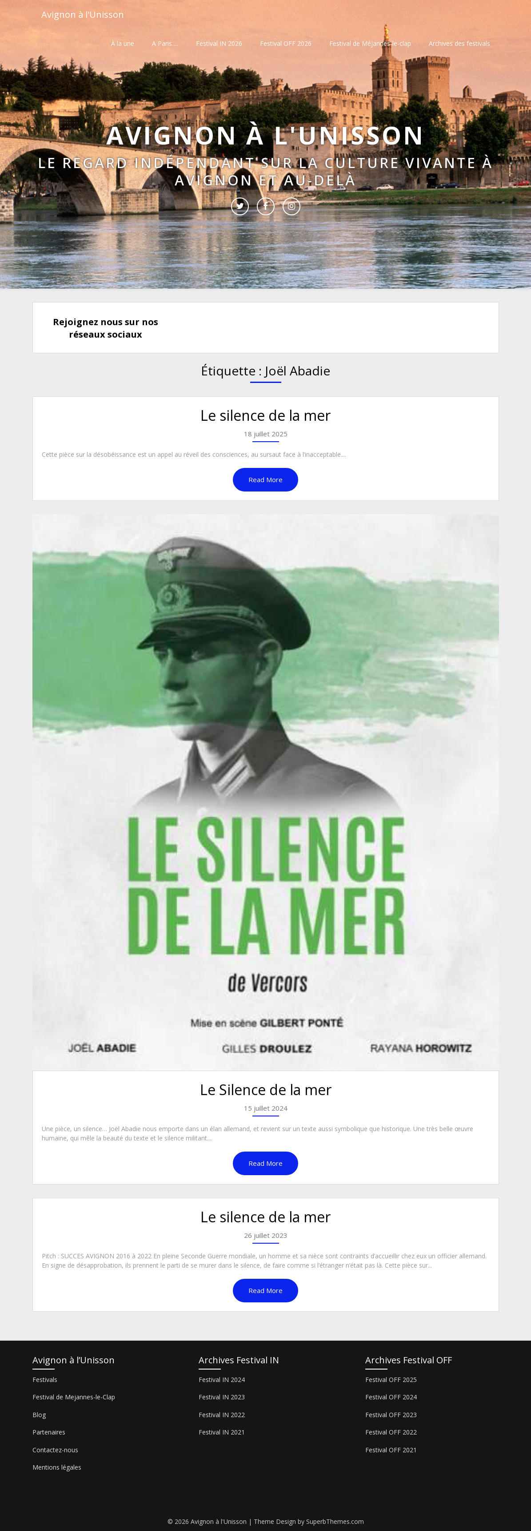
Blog (39, 1414)
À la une (122, 43)
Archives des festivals (459, 43)
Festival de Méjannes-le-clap (370, 43)
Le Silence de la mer (265, 1089)
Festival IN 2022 (222, 1414)
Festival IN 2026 (219, 43)
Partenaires (48, 1432)
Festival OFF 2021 (391, 1450)
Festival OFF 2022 (391, 1432)
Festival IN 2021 (222, 1432)
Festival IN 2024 (222, 1379)
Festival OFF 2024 (391, 1397)
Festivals (44, 1379)
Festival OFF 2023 (391, 1414)
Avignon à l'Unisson (82, 14)
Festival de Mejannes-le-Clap (73, 1397)
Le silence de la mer (265, 415)
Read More (265, 479)
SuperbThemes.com (335, 1521)
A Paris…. (165, 43)
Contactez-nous (55, 1450)
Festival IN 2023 (222, 1397)
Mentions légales (56, 1467)
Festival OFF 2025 (391, 1379)
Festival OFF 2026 (285, 43)
